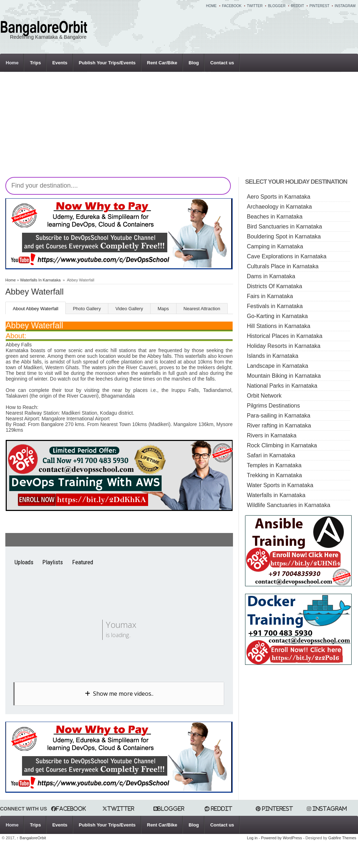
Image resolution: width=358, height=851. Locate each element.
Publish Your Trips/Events (107, 62)
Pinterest (319, 6)
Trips (35, 62)
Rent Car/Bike (162, 62)
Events (59, 62)
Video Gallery (129, 308)
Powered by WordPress (281, 838)
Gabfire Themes (342, 838)
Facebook (232, 6)
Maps (163, 308)
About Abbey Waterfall (35, 308)
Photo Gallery (87, 308)
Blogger (276, 6)
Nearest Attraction (202, 308)
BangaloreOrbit (31, 838)
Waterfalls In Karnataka (40, 280)
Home (211, 6)
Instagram (345, 6)
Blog (194, 62)
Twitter (254, 6)
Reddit (297, 6)
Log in (252, 838)
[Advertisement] (128, 127)
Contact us (222, 62)
